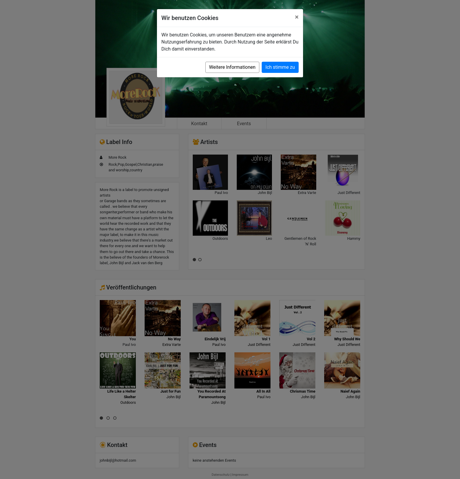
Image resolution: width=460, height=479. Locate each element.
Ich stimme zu (280, 67)
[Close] (296, 17)
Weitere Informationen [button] (232, 67)
